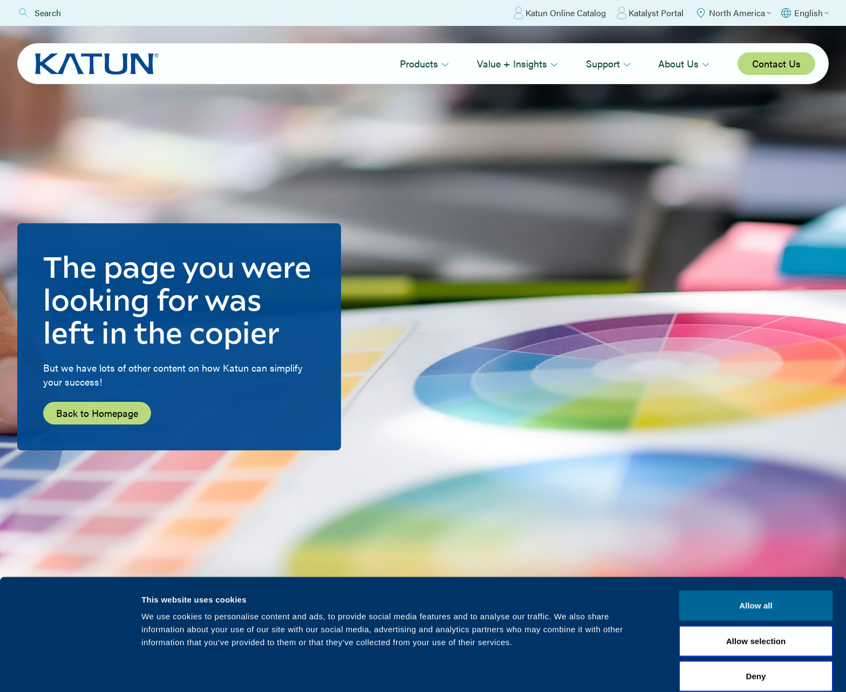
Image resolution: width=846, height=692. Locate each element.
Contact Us (776, 63)
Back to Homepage (97, 413)
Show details (566, 670)
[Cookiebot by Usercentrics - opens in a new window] (70, 671)
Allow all (756, 559)
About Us (683, 63)
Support (608, 63)
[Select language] (804, 12)
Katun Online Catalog (560, 12)
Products (424, 63)
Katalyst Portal (650, 12)
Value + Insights (517, 63)
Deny (756, 629)
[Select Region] (732, 12)
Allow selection (756, 594)
